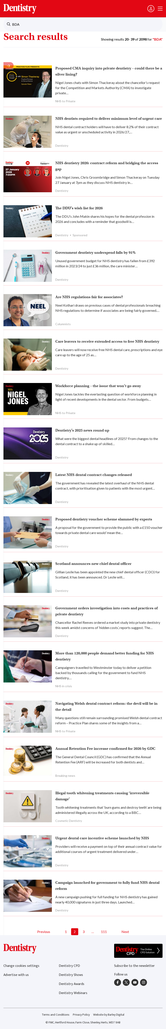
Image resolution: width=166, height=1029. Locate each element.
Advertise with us (16, 975)
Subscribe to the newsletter (134, 966)
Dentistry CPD (69, 966)
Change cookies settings (21, 966)
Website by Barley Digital (108, 1014)
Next (125, 932)
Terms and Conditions (55, 1014)
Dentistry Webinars (73, 993)
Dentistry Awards (71, 984)
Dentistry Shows (71, 975)
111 (104, 932)
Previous (43, 932)
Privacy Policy (81, 1014)
